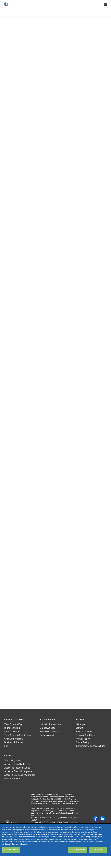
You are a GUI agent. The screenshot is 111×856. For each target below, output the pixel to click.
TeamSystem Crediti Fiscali (18, 735)
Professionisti (47, 735)
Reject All (98, 850)
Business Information (15, 742)
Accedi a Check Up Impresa (18, 771)
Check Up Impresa (13, 738)
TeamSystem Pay (13, 724)
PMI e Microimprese (50, 731)
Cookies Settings (11, 850)
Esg (6, 746)
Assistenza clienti (84, 731)
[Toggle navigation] (105, 4)
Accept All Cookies (77, 850)
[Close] (106, 828)
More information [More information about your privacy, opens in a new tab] (22, 844)
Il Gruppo (80, 724)
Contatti (79, 728)
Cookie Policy (82, 742)
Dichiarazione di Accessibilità (90, 746)
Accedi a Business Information (19, 775)
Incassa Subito (12, 731)
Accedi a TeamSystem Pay (18, 764)
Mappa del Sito (12, 778)
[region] (55, 839)
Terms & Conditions (85, 735)
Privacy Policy (82, 738)
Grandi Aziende (47, 728)
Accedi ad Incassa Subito (17, 767)
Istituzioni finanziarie (50, 724)
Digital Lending (12, 728)
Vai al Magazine (12, 760)
